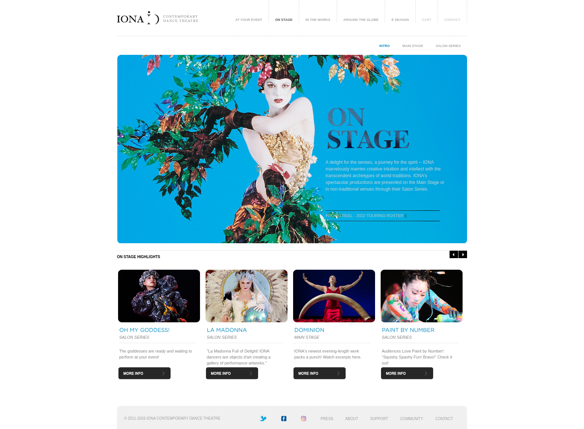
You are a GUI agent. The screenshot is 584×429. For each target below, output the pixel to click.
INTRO (384, 46)
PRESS (327, 419)
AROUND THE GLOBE (361, 20)
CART (426, 20)
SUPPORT (379, 419)
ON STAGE (283, 20)
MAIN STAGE (412, 46)
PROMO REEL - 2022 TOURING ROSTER (366, 215)
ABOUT (351, 419)
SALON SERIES (448, 46)
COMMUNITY (411, 419)
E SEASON (400, 20)
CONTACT (452, 20)
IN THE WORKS (317, 20)
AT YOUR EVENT (248, 20)
